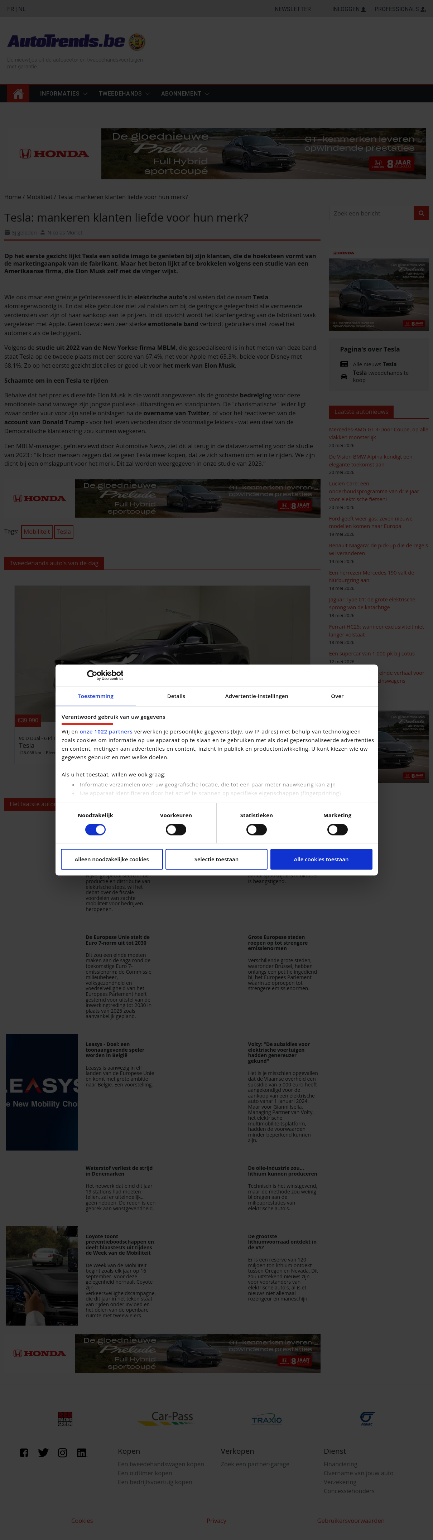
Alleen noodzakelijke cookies (111, 859)
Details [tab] (176, 695)
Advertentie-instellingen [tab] (256, 695)
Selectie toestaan (216, 859)
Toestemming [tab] (96, 695)
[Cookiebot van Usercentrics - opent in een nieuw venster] (92, 675)
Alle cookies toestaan (321, 859)
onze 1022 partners (106, 731)
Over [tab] (337, 695)
